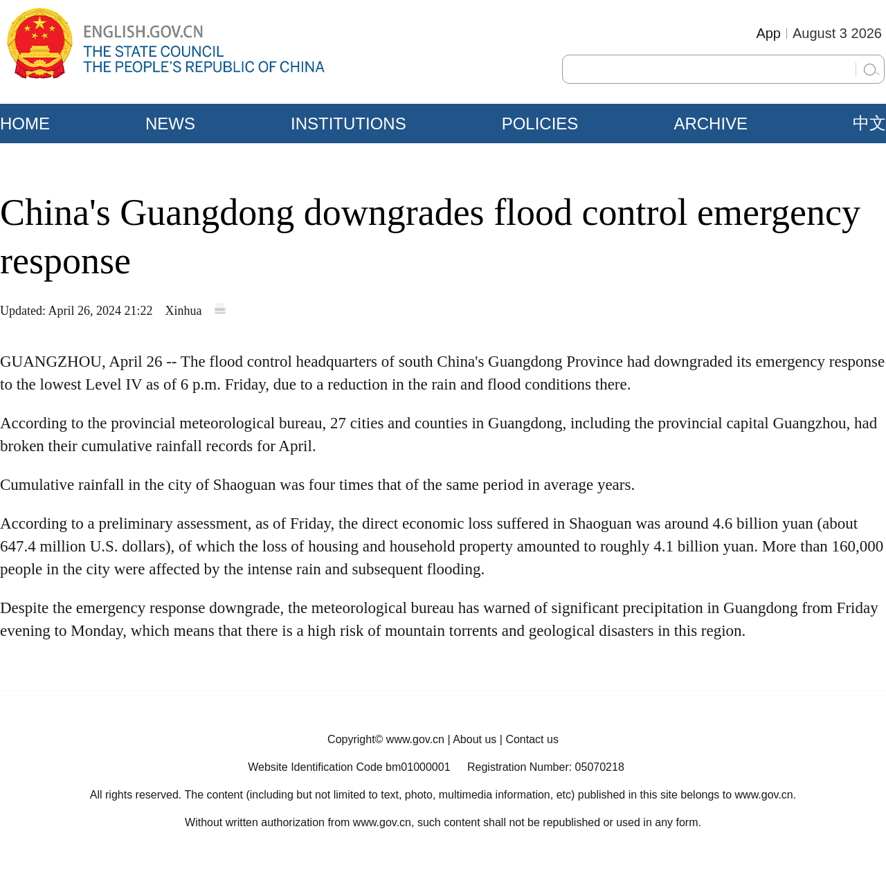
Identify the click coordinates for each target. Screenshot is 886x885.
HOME (25, 123)
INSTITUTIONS (348, 123)
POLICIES (540, 123)
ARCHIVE (710, 123)
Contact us (531, 739)
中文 (869, 123)
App (768, 33)
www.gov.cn (415, 739)
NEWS (170, 123)
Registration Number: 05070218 (545, 767)
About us (474, 739)
